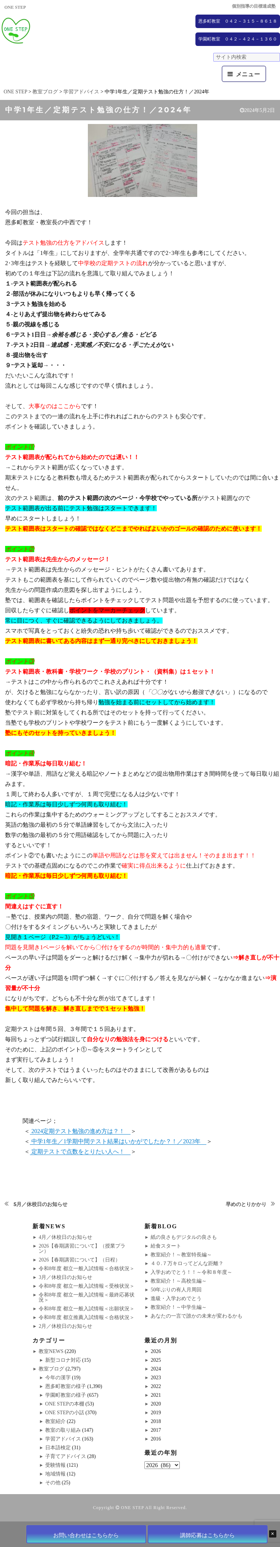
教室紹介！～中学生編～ (179, 1307)
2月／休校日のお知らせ (65, 1326)
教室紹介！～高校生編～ (179, 1281)
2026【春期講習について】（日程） (79, 1260)
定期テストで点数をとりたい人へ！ (80, 1151)
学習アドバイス (63, 1439)
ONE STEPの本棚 (64, 1404)
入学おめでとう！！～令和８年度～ (191, 1272)
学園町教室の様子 (65, 1395)
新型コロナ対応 (63, 1360)
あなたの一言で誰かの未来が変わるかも (196, 1316)
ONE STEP (132, 1507)
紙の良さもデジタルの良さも (184, 1237)
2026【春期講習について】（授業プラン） (82, 1248)
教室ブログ (51, 1369)
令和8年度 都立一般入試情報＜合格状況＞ (87, 1268)
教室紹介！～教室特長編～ (181, 1254)
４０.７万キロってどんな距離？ (187, 1263)
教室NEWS (51, 1351)
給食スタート (166, 1246)
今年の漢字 (58, 1377)
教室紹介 (55, 1421)
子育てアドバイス (65, 1456)
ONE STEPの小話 (64, 1412)
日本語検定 (58, 1447)
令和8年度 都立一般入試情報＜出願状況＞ (87, 1308)
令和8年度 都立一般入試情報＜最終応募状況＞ (87, 1297)
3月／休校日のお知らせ (65, 1277)
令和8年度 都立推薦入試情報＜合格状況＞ (87, 1317)
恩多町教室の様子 (65, 1386)
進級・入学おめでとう (176, 1298)
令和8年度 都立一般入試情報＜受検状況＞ (87, 1286)
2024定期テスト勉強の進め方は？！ (80, 1131)
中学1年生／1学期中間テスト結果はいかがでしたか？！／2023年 (118, 1141)
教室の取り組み (63, 1430)
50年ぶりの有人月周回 (176, 1289)
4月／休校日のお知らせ (65, 1237)
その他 (53, 1482)
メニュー (248, 74)
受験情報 (55, 1465)
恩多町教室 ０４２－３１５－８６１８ (237, 21)
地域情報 (55, 1474)
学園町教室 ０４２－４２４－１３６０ (237, 39)
